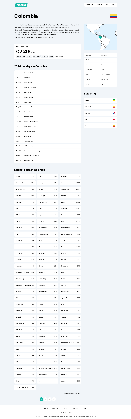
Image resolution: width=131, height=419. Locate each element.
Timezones (89, 5)
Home (46, 408)
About (113, 5)
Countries (99, 5)
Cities (106, 5)
